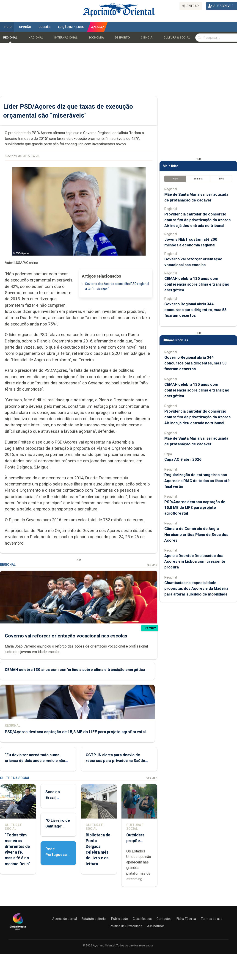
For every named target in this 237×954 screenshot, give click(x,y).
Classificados (142, 919)
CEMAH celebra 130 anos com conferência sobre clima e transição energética (75, 669)
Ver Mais (151, 564)
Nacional (35, 37)
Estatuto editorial (94, 919)
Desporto (122, 37)
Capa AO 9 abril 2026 (182, 459)
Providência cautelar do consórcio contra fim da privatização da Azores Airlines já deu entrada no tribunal (197, 220)
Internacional (65, 37)
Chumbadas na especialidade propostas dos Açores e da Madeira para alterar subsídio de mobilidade (196, 588)
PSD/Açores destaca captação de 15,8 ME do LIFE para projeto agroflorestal (75, 732)
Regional (10, 37)
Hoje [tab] (175, 178)
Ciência (146, 37)
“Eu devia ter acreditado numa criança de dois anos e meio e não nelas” (35, 761)
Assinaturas (156, 926)
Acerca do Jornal (64, 919)
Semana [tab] (198, 178)
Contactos (164, 919)
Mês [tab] (221, 178)
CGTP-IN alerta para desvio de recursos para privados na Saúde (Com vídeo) (115, 761)
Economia (96, 37)
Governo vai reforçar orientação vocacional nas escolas (66, 636)
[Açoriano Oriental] (17, 930)
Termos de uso (211, 919)
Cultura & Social (176, 37)
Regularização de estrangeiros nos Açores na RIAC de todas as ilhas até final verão (197, 480)
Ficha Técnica (186, 919)
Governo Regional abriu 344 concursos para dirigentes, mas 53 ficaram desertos (195, 310)
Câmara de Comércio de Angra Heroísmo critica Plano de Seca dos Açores (196, 534)
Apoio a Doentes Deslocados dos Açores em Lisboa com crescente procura (194, 561)
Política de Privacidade (126, 926)
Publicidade (119, 919)
